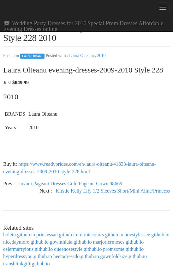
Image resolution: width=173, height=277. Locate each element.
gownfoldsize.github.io (123, 256)
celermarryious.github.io (28, 249)
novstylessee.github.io (146, 234)
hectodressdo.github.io (76, 256)
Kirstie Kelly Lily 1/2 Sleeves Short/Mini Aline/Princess (113, 190)
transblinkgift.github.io (26, 263)
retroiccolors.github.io (100, 234)
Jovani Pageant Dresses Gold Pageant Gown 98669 (70, 183)
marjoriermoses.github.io (118, 242)
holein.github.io (19, 234)
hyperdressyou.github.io (27, 256)
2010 (101, 55)
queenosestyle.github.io (78, 249)
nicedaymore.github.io (26, 242)
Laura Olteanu (32, 56)
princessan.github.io (56, 234)
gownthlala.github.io (71, 242)
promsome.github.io (123, 249)
